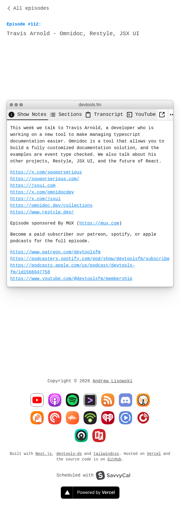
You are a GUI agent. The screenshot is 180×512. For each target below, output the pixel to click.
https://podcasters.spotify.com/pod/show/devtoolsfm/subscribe (89, 259)
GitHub (114, 459)
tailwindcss (106, 453)
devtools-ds (69, 453)
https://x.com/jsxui (35, 199)
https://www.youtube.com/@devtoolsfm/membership (71, 279)
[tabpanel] (90, 203)
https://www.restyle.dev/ (42, 212)
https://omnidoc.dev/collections (51, 206)
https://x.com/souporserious (46, 172)
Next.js (43, 453)
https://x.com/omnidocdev (42, 192)
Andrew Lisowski (112, 381)
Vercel (154, 453)
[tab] (27, 114)
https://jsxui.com (32, 186)
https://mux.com (99, 223)
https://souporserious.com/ (44, 179)
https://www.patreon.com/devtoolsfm (55, 252)
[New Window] (162, 114)
